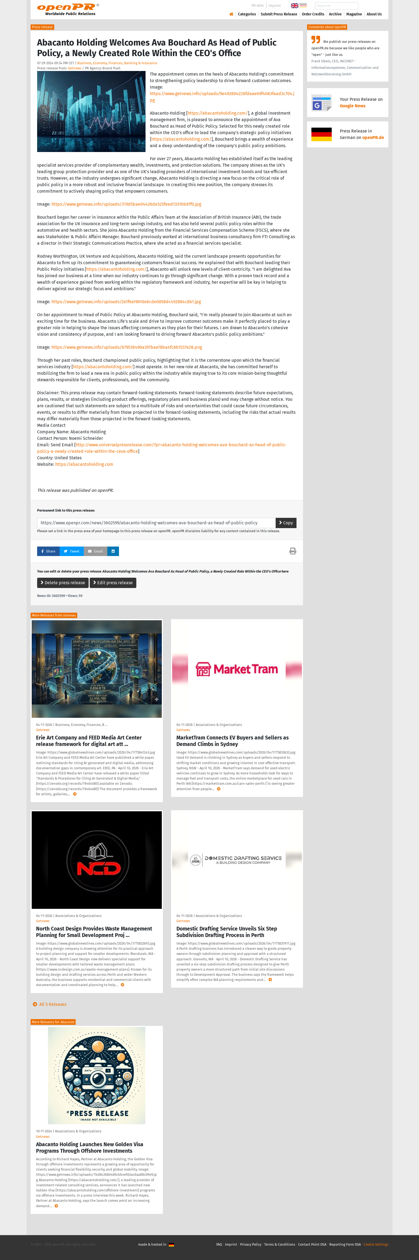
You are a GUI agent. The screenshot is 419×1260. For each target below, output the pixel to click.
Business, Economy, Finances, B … (81, 725)
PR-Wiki (258, 6)
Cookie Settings (376, 1244)
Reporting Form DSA (345, 1244)
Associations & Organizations (219, 725)
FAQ (219, 1244)
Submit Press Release (279, 14)
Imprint (275, 6)
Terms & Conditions (279, 1244)
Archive (335, 14)
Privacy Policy (250, 1244)
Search (369, 6)
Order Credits (313, 14)
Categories (247, 14)
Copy (286, 522)
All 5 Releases (48, 1004)
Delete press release (63, 582)
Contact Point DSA (312, 1244)
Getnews (74, 68)
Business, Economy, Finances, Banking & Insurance (117, 63)
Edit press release (113, 582)
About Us (374, 14)
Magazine (354, 14)
